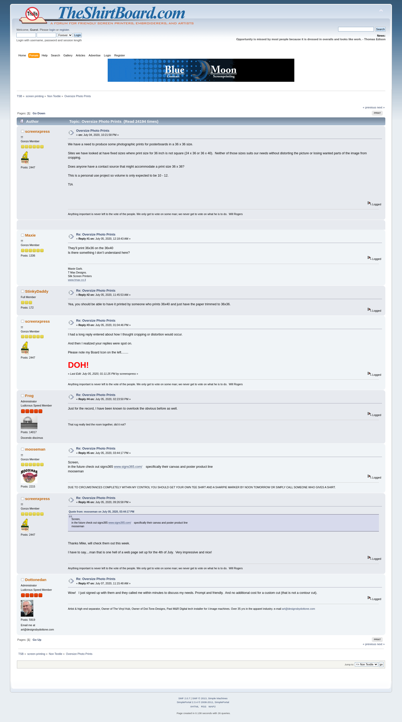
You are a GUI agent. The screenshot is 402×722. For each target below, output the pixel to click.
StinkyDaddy (36, 291)
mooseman (35, 449)
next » (381, 107)
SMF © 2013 (199, 698)
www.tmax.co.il (77, 279)
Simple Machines (217, 698)
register (64, 29)
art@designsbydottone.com (298, 608)
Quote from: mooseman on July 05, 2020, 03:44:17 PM (101, 511)
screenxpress (37, 131)
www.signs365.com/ (128, 467)
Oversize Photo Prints (92, 131)
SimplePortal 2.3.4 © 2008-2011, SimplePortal (203, 702)
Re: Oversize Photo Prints (95, 234)
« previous (369, 107)
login (52, 29)
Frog (29, 395)
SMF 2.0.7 (184, 698)
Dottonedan (35, 579)
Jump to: (349, 664)
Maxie (30, 235)
